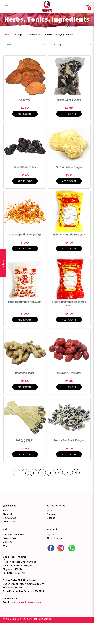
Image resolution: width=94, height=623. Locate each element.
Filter (3, 311)
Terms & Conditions (13, 534)
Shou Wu (24, 99)
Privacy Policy (10, 538)
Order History (55, 538)
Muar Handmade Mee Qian (69, 234)
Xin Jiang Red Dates (69, 373)
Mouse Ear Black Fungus (69, 440)
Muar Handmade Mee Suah (24, 301)
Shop (19, 34)
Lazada (51, 517)
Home (8, 34)
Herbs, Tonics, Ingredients (60, 34)
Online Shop (9, 517)
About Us (8, 514)
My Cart (51, 534)
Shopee (51, 514)
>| (76, 472)
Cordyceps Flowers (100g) (25, 234)
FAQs (6, 545)
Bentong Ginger (24, 373)
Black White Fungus (69, 99)
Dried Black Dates (25, 167)
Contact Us (9, 521)
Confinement (34, 34)
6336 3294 (12, 598)
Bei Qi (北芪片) (24, 440)
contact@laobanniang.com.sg (27, 602)
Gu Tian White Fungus (69, 167)
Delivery (7, 541)
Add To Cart (25, 113)
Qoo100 (51, 510)
